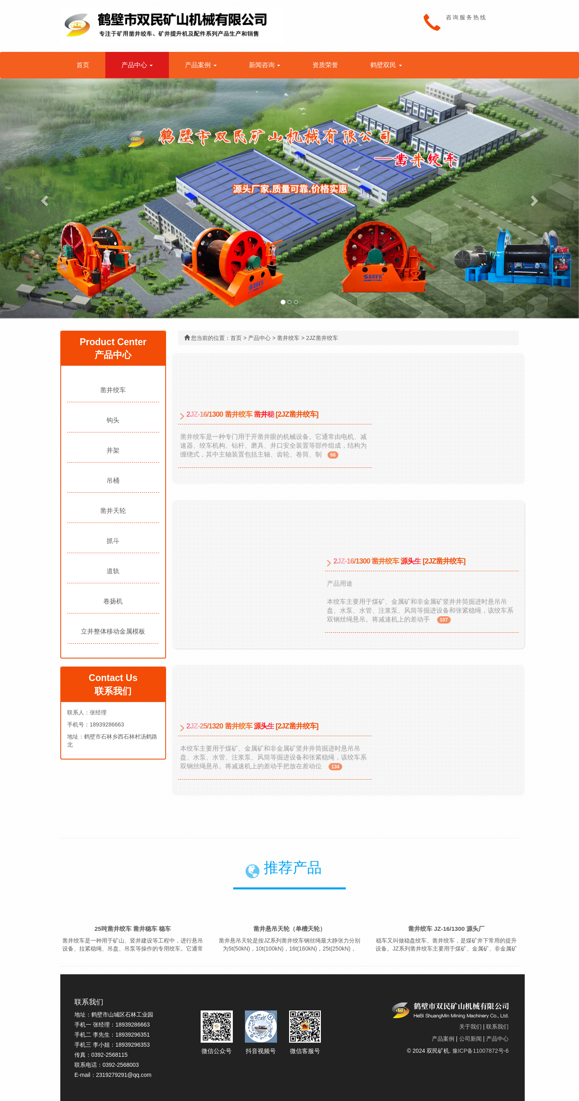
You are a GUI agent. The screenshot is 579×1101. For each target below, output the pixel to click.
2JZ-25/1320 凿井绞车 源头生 (230, 726)
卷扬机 (113, 601)
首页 (82, 65)
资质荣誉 (325, 65)
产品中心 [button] (137, 65)
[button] (43, 198)
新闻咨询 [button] (264, 65)
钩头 (113, 420)
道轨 (113, 571)
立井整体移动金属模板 (113, 631)
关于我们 (470, 1026)
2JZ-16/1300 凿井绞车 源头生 (377, 561)
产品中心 (259, 338)
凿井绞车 (113, 390)
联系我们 (497, 1026)
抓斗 (113, 540)
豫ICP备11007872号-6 (480, 1050)
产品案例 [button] (200, 65)
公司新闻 (470, 1038)
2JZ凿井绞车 (322, 338)
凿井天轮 (113, 510)
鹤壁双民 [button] (386, 65)
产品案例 (443, 1038)
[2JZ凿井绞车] (297, 414)
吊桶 (113, 480)
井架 (113, 450)
